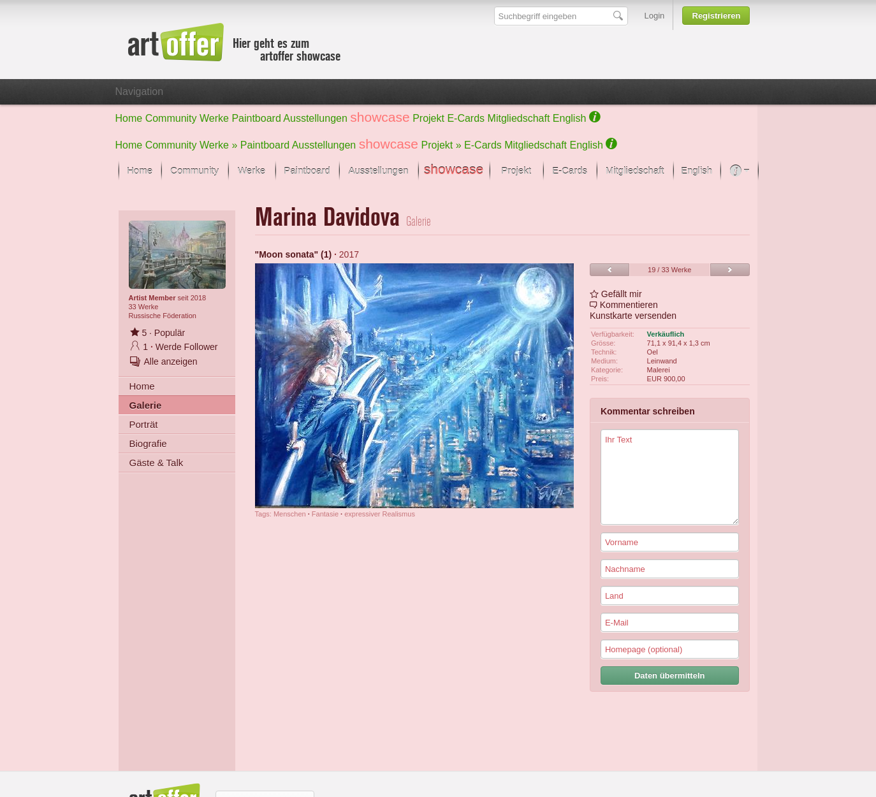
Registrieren (716, 15)
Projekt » (441, 145)
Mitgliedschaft (519, 118)
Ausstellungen (315, 118)
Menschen (290, 514)
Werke (214, 118)
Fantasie (325, 514)
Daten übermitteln (669, 675)
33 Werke (144, 307)
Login (655, 15)
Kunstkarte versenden (633, 316)
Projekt (428, 118)
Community (171, 118)
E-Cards (466, 118)
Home (129, 118)
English (569, 118)
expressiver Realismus (379, 514)
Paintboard (256, 118)
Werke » (218, 145)
